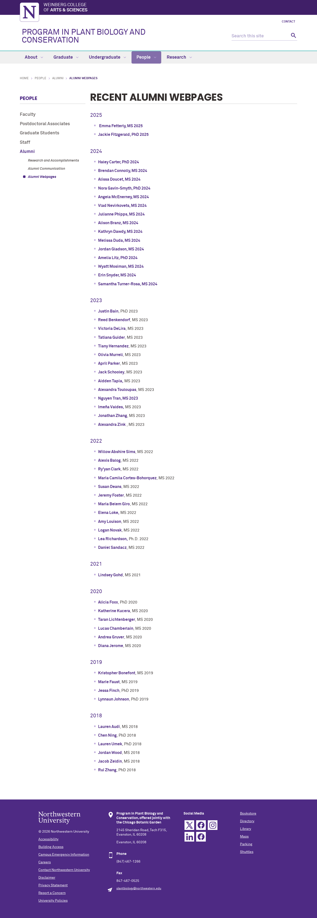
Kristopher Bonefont (116, 673)
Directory (247, 821)
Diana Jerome (110, 646)
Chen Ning (107, 735)
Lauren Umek (110, 744)
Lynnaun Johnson (113, 699)
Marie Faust (109, 682)
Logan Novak (110, 530)
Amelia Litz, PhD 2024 (117, 258)
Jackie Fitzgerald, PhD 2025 (123, 135)
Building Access (50, 847)
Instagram (212, 825)
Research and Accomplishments (53, 160)
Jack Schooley (111, 372)
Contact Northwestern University (64, 870)
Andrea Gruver (111, 637)
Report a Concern (52, 893)
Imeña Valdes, (111, 407)
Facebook (201, 825)
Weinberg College (170, 8)
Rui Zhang (107, 770)
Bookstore (248, 813)
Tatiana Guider (111, 337)
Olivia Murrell (110, 355)
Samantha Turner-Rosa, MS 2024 (127, 284)
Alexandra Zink (112, 425)
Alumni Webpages (42, 177)
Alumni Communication (46, 168)
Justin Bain (108, 311)
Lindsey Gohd (110, 575)
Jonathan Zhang (112, 416)
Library (245, 829)
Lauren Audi (109, 727)
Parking (246, 844)
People (146, 57)
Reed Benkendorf (114, 320)
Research (179, 57)
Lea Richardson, (113, 539)
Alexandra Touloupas (117, 390)
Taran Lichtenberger (116, 620)
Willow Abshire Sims (116, 452)
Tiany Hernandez (113, 346)
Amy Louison (109, 522)
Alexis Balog (109, 460)
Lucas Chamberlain (115, 628)
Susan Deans (109, 487)
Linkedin (189, 837)
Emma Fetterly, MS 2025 (121, 126)
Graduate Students (39, 133)
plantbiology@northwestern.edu (138, 888)
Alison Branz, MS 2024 (118, 223)
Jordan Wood (110, 753)
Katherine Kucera (114, 611)
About (34, 57)
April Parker (109, 363)
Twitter (189, 825)
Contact (288, 21)
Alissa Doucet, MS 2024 (119, 179)
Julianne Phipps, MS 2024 (121, 214)
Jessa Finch (108, 691)
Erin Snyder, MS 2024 (117, 275)
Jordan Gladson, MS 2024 (121, 249)
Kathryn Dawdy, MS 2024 (120, 232)
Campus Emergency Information (63, 854)
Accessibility (48, 839)
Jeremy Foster (111, 495)
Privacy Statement (53, 885)
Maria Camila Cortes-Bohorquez (127, 478)
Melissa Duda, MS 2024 (119, 240)
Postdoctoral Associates (45, 124)
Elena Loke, (108, 513)
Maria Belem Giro (114, 504)
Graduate (66, 57)
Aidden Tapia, (110, 381)
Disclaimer (46, 877)
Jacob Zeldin (110, 761)
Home (24, 78)
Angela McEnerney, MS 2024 (123, 197)
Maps (244, 836)
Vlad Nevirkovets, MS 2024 (122, 206)
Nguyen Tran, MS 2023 (118, 398)
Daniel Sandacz (112, 548)
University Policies (53, 900)
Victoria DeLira (112, 329)
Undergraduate (107, 57)
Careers (44, 862)
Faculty (28, 114)
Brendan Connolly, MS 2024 (122, 171)
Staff (25, 142)
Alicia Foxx (108, 602)
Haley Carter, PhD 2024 (118, 162)
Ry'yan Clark (109, 469)
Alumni (57, 78)
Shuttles (246, 852)
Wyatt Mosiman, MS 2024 (121, 266)
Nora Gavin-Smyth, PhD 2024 (124, 188)
